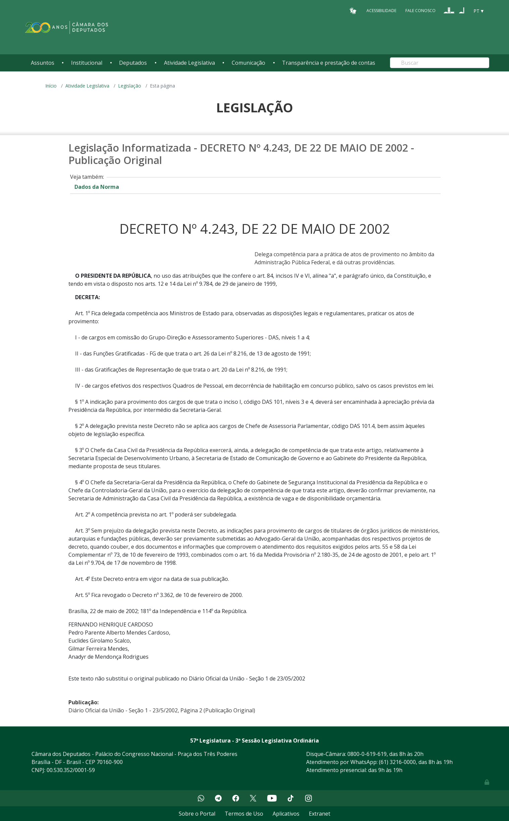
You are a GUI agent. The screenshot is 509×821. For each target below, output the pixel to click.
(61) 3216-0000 (397, 762)
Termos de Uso (244, 813)
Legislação (129, 86)
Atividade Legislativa (189, 62)
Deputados (133, 62)
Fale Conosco (420, 10)
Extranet (319, 813)
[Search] (439, 62)
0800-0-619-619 (367, 754)
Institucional (86, 62)
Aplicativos (286, 813)
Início (51, 86)
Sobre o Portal (197, 813)
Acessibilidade (381, 10)
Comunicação (248, 62)
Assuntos (42, 62)
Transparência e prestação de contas (328, 62)
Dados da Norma (96, 186)
